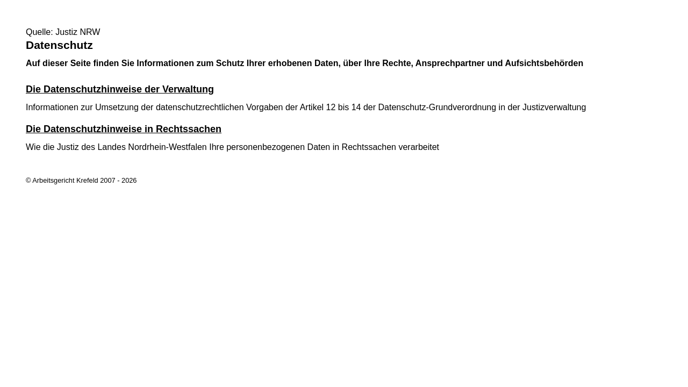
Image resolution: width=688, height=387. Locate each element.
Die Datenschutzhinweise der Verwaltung (120, 89)
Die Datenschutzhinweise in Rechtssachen (123, 129)
